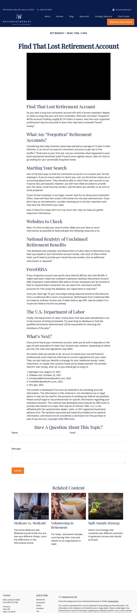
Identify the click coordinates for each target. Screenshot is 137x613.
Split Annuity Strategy (104, 516)
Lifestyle (39, 610)
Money (39, 607)
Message (16, 441)
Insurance (40, 601)
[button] (47, 9)
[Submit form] (18, 463)
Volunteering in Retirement (62, 518)
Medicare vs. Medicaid (30, 516)
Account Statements (121, 2)
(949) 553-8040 (44, 2)
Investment (40, 595)
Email (72, 425)
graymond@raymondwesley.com (15, 608)
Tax (37, 604)
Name (15, 425)
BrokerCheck (113, 594)
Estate (38, 598)
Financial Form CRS (69, 590)
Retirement (40, 592)
